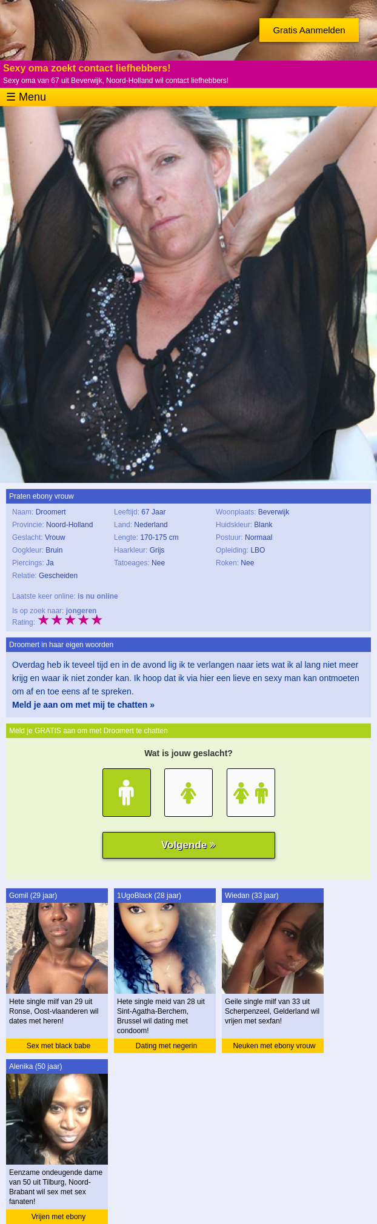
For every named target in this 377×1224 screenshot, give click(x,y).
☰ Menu (26, 97)
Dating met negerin (166, 1046)
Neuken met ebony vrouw (274, 1046)
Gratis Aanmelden (309, 30)
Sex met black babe (58, 1046)
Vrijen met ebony (59, 1216)
